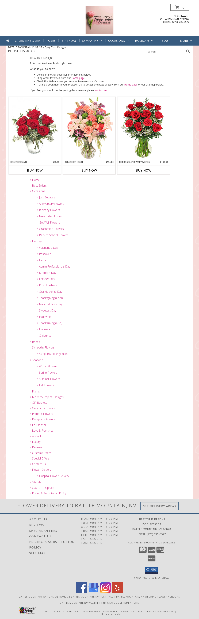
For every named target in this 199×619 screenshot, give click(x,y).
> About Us (37, 436)
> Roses (35, 342)
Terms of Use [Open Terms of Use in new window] (110, 613)
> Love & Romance (41, 430)
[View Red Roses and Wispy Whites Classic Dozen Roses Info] (143, 128)
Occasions (118, 41)
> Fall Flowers (45, 385)
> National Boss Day (49, 304)
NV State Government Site (121, 602)
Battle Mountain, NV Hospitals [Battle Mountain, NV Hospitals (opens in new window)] (92, 596)
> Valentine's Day (47, 248)
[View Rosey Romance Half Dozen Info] (35, 128)
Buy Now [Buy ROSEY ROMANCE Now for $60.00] (35, 170)
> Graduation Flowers (50, 229)
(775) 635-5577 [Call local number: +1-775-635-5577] (180, 22)
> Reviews (36, 447)
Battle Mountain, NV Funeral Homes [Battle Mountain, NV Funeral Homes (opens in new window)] (43, 596)
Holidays (144, 41)
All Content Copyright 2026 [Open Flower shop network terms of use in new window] (65, 611)
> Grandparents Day (49, 292)
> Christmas (44, 336)
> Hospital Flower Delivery (53, 476)
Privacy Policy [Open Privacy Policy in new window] (131, 611)
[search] (188, 51)
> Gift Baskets (38, 403)
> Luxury (35, 442)
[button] (179, 7)
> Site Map (36, 482)
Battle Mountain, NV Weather (80, 602)
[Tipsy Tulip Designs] (99, 19)
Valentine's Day (28, 41)
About (167, 41)
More (186, 41)
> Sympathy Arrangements (53, 354)
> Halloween (44, 317)
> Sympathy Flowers (42, 347)
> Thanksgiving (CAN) (50, 298)
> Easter (42, 260)
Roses (51, 41)
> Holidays (36, 241)
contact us (101, 90)
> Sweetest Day (46, 310)
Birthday (69, 41)
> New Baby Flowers (50, 216)
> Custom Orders (40, 453)
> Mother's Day (46, 273)
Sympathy (92, 41)
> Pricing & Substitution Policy (48, 493)
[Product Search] (166, 51)
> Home (35, 180)
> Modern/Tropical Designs (47, 397)
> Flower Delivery (40, 470)
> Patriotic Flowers (41, 414)
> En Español (38, 425)
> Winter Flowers (47, 366)
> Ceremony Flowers (42, 408)
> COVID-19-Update (42, 488)
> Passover (44, 254)
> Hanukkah (44, 329)
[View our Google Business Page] (93, 592)
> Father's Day (46, 279)
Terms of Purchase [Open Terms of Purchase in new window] (160, 611)
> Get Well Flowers (48, 222)
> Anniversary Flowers (50, 204)
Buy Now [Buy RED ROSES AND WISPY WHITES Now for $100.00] (143, 170)
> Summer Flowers (48, 379)
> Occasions (37, 191)
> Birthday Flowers (48, 210)
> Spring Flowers (47, 373)
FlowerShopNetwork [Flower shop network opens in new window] (102, 611)
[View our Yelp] (117, 592)
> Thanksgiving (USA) (49, 323)
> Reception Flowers (42, 419)
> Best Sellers (38, 185)
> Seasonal (37, 360)
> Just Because (46, 197)
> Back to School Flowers (52, 235)
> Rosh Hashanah (48, 285)
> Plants (35, 391)
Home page (78, 78)
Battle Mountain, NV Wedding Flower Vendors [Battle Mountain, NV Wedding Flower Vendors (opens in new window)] (148, 596)
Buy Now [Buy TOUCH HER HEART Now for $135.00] (89, 170)
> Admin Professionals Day (53, 266)
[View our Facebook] (81, 592)
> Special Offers (39, 458)
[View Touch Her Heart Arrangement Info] (89, 128)
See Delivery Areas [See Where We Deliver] (159, 506)
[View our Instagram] (105, 592)
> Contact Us (38, 464)
